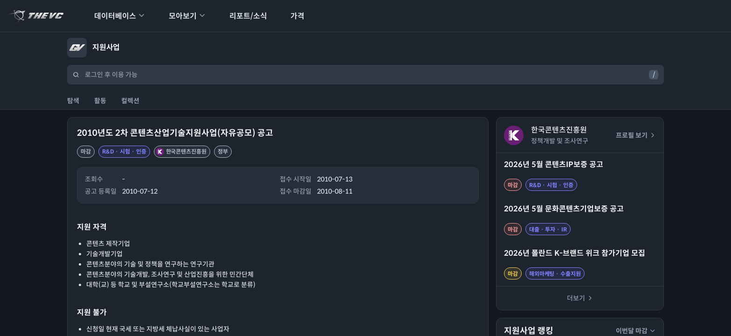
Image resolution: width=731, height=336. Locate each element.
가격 (291, 16)
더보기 (580, 298)
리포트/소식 (242, 16)
